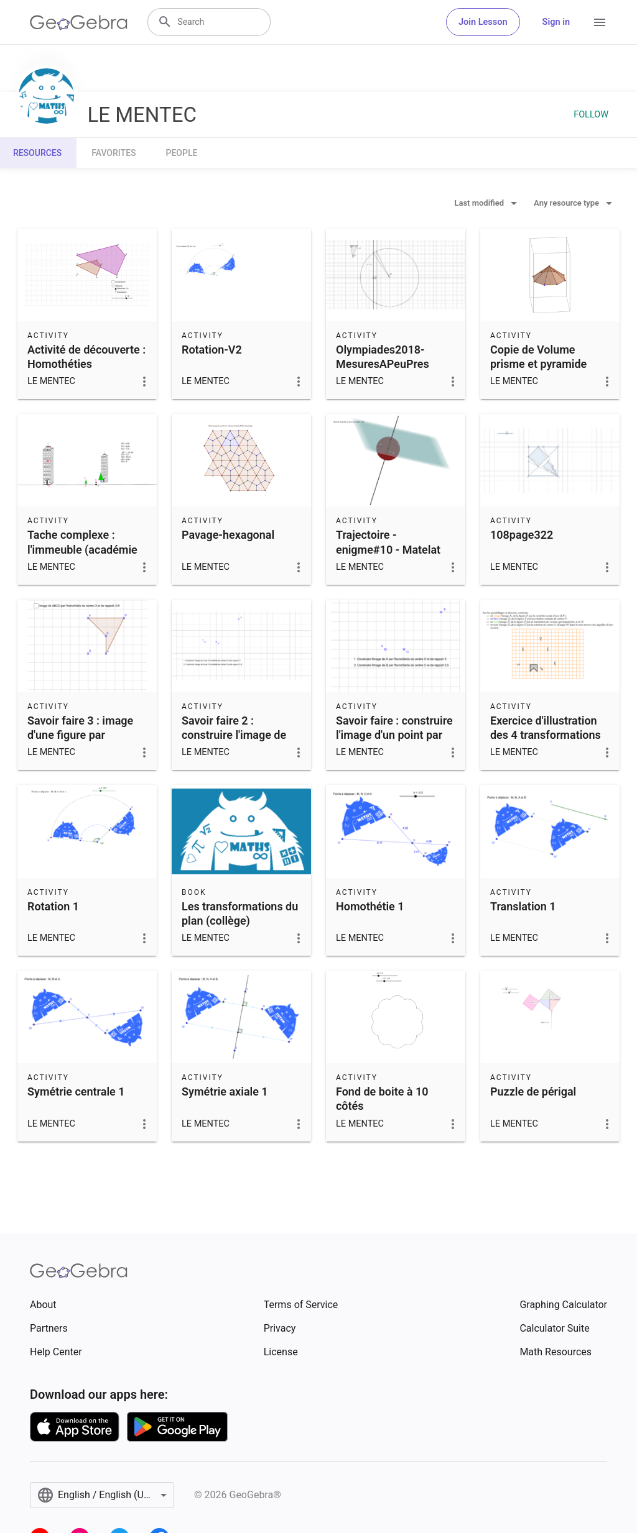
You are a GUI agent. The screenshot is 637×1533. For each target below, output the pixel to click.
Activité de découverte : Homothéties (86, 356)
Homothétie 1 (370, 906)
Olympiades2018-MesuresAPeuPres (382, 356)
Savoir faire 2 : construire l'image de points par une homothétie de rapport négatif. (238, 749)
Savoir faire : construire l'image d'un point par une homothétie (394, 735)
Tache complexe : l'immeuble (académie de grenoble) (82, 549)
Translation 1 (523, 906)
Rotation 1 (53, 906)
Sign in (556, 22)
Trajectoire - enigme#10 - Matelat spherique (388, 549)
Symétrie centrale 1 (75, 1091)
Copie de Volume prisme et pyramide (538, 356)
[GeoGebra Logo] (79, 22)
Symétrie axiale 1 (225, 1091)
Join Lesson (483, 22)
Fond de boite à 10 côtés (382, 1098)
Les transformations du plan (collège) (240, 913)
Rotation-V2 (212, 349)
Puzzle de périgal (533, 1091)
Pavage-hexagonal (228, 534)
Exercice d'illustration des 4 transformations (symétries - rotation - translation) (545, 742)
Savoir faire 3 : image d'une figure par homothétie (80, 735)
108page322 (521, 534)
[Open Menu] (599, 22)
